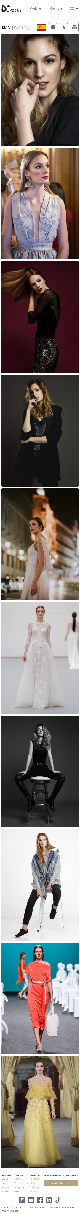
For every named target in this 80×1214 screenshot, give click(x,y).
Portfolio (35, 1178)
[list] (38, 8)
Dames (5, 1178)
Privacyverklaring (9, 1210)
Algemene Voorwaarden (63, 1207)
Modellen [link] (36, 9)
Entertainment (21, 1183)
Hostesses (19, 1191)
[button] (53, 27)
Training (35, 1187)
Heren (4, 1183)
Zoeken (5, 1191)
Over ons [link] (56, 9)
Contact (34, 1191)
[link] (74, 8)
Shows (17, 1178)
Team (33, 1183)
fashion (22, 27)
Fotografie (19, 1187)
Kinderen (6, 1187)
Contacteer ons (61, 1183)
